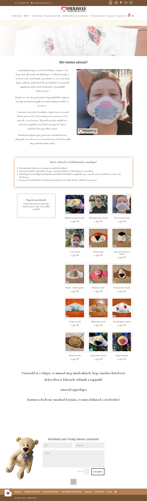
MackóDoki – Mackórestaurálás (46, 16)
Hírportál (111, 16)
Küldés (97, 472)
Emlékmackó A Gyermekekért (75, 16)
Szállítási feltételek (32, 492)
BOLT (26, 16)
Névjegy (18, 492)
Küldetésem (17, 16)
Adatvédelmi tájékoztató (71, 492)
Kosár (109, 492)
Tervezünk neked (98, 16)
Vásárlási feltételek (50, 492)
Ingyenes (88, 492)
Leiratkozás (99, 492)
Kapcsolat (121, 16)
